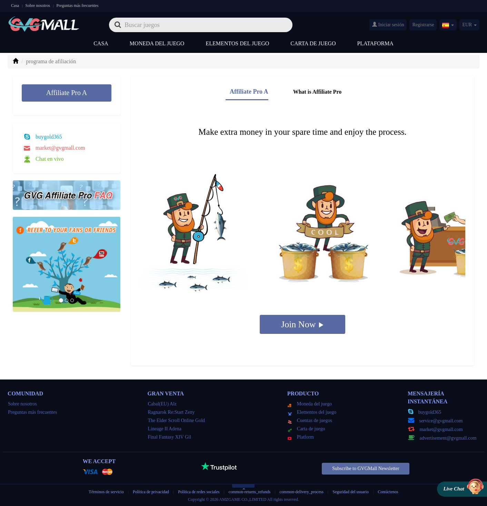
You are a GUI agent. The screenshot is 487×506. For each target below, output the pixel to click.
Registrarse (423, 24)
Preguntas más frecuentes (77, 5)
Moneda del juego (157, 43)
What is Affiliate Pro (317, 92)
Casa (15, 5)
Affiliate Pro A (66, 92)
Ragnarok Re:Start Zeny (171, 412)
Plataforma (375, 43)
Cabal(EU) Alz (162, 403)
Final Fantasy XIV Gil (169, 437)
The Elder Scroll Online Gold (176, 420)
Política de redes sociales (198, 491)
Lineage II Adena (164, 428)
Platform (301, 437)
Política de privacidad (151, 491)
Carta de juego (313, 43)
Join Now (302, 324)
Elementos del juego (237, 43)
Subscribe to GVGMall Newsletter (365, 468)
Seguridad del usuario (350, 491)
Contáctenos (388, 491)
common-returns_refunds (249, 491)
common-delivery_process (302, 491)
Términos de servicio (106, 491)
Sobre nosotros (38, 5)
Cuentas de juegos (310, 420)
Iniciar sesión (388, 24)
